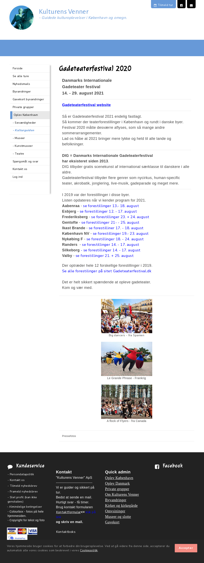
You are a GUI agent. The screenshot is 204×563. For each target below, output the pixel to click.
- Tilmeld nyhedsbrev (22, 486)
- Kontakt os (16, 480)
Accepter (186, 548)
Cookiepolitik (89, 550)
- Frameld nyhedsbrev (23, 491)
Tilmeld (163, 5)
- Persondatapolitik (21, 474)
